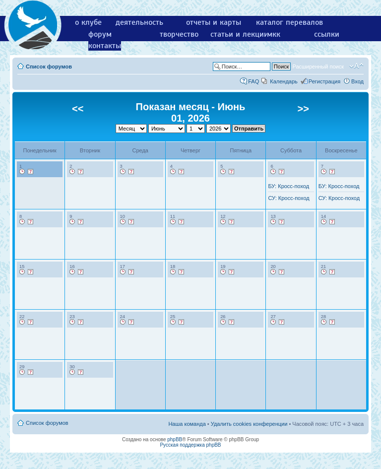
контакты (104, 46)
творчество (179, 34)
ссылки (326, 34)
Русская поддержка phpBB (190, 445)
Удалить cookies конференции (249, 424)
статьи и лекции (239, 34)
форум (100, 34)
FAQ (253, 81)
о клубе (88, 22)
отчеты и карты (213, 22)
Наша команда (186, 424)
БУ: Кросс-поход (288, 186)
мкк (273, 34)
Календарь (284, 81)
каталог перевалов (289, 22)
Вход (357, 81)
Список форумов (49, 66)
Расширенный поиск (318, 66)
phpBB (174, 439)
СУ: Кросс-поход (288, 198)
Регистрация (324, 81)
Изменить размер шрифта (356, 66)
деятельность (139, 22)
